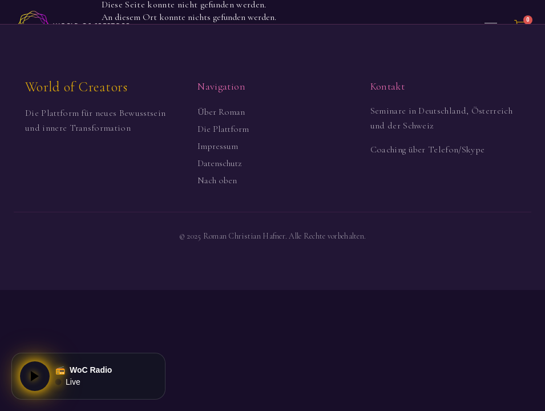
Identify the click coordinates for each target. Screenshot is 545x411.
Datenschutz (219, 163)
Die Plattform (223, 129)
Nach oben (217, 180)
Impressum (217, 146)
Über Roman (221, 112)
